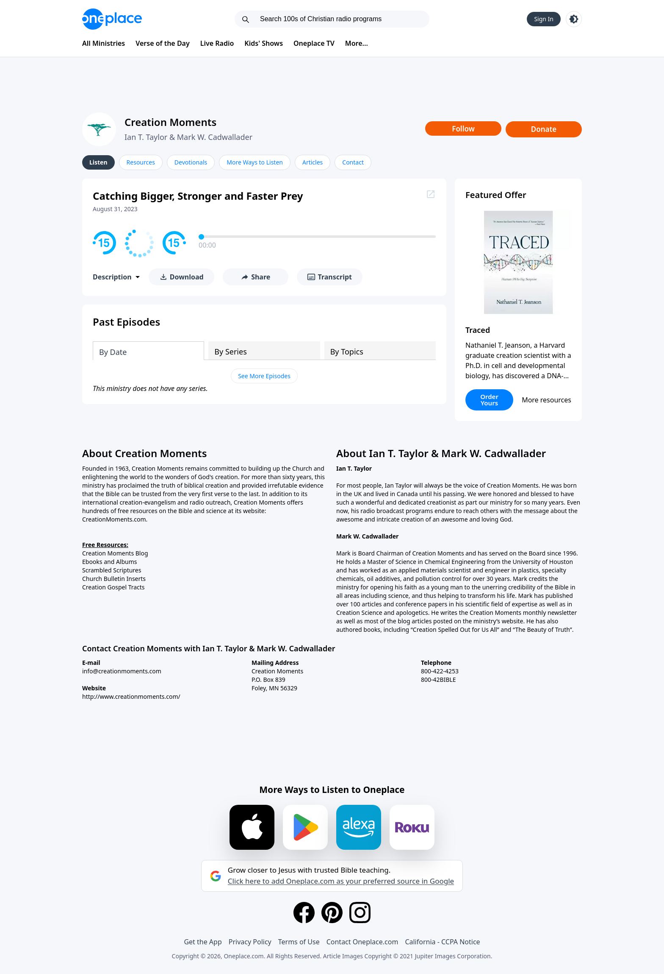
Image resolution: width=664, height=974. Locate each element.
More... (356, 43)
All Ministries (103, 43)
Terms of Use (299, 941)
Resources (141, 162)
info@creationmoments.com (121, 671)
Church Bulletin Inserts (114, 579)
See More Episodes (264, 376)
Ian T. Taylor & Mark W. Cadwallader (188, 137)
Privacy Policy (250, 941)
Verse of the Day (163, 43)
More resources (546, 400)
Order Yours (489, 399)
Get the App (202, 941)
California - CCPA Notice (442, 941)
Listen (98, 162)
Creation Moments (170, 122)
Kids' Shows (263, 43)
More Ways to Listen (255, 162)
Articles (312, 162)
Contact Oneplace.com (362, 941)
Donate (544, 129)
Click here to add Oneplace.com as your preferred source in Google (341, 881)
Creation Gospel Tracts (113, 587)
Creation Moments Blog (115, 553)
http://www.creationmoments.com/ (131, 696)
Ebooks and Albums (109, 562)
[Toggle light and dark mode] (574, 19)
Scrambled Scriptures (111, 570)
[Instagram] (360, 912)
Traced (477, 330)
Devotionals (190, 162)
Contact (353, 162)
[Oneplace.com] (112, 19)
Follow (463, 129)
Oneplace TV (314, 43)
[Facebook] (304, 912)
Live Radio (217, 43)
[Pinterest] (332, 912)
